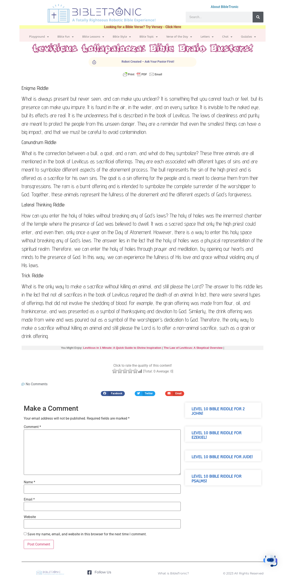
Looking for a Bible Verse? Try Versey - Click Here (142, 27)
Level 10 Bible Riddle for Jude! (222, 457)
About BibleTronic (224, 7)
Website (30, 517)
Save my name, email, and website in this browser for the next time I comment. (87, 534)
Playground (39, 36)
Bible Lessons (93, 36)
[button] (113, 393)
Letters (207, 36)
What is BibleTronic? (173, 573)
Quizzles (248, 36)
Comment (32, 427)
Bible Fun (65, 36)
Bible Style (122, 36)
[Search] (258, 17)
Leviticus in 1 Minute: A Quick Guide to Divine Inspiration (122, 347)
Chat (227, 36)
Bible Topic (148, 36)
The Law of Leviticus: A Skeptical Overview (193, 347)
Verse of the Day (179, 36)
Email (29, 499)
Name (29, 482)
